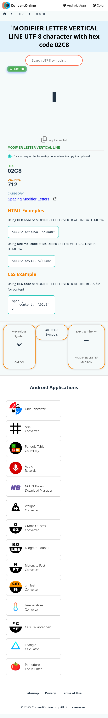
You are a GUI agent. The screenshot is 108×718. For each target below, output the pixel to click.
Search (17, 68)
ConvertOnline (19, 5)
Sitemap (32, 697)
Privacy (50, 697)
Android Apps (75, 5)
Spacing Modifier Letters (28, 199)
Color (99, 5)
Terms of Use (72, 697)
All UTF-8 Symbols (51, 336)
